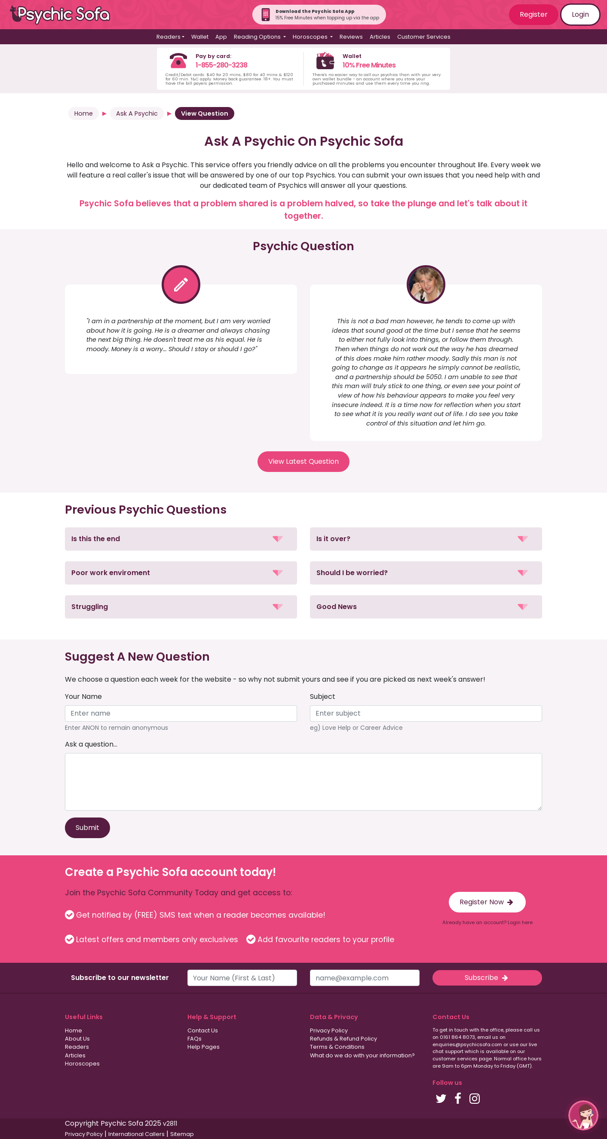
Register (534, 14)
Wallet (199, 36)
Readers (77, 1046)
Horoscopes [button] (311, 36)
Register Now (487, 902)
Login (580, 14)
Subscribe (487, 978)
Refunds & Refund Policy (343, 1038)
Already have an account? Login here (487, 922)
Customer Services (424, 36)
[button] (181, 539)
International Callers (136, 1134)
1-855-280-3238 (221, 65)
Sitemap (182, 1134)
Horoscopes (82, 1063)
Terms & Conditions (337, 1046)
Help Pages (203, 1046)
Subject (322, 696)
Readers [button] (168, 36)
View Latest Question (303, 461)
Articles (380, 36)
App (221, 36)
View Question (204, 113)
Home (83, 113)
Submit (87, 828)
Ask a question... (91, 744)
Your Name (83, 696)
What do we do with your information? (362, 1055)
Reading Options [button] (258, 36)
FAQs (194, 1038)
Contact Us (202, 1030)
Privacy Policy (329, 1030)
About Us (77, 1038)
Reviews (351, 36)
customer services (455, 1058)
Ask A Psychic (137, 113)
